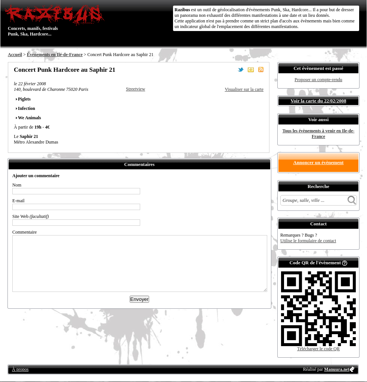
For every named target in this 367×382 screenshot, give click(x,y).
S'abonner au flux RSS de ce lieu (261, 70)
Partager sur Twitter (241, 70)
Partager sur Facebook (231, 70)
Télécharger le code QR (318, 348)
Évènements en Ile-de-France (55, 54)
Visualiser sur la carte (244, 89)
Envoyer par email (251, 70)
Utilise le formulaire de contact (308, 240)
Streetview (135, 89)
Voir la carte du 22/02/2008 (318, 101)
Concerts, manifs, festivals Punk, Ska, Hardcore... (56, 20)
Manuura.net (336, 369)
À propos (20, 369)
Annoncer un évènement (318, 162)
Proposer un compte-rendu (318, 79)
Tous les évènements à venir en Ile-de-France (319, 133)
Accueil (15, 54)
